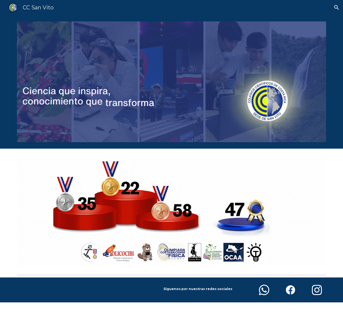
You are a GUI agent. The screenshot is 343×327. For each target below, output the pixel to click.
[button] (336, 7)
